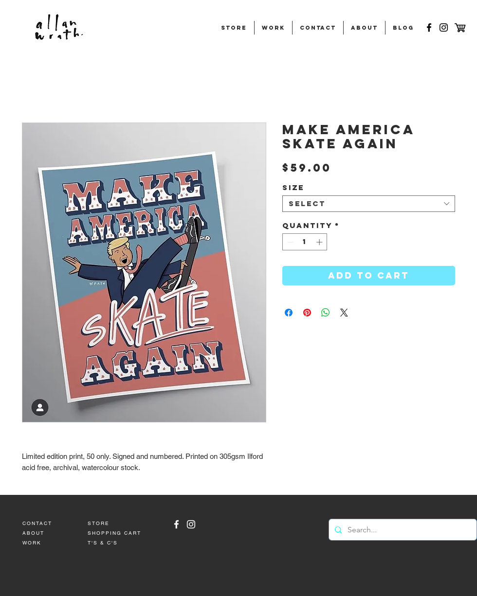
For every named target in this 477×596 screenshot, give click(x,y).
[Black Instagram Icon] (443, 27)
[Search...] (402, 529)
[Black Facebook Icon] (429, 27)
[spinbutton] (304, 242)
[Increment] (320, 242)
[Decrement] (289, 242)
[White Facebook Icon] (176, 524)
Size (293, 187)
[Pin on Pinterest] (307, 312)
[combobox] (368, 203)
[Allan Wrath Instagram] (191, 524)
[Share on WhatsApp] (325, 312)
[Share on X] (344, 312)
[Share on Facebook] (288, 312)
